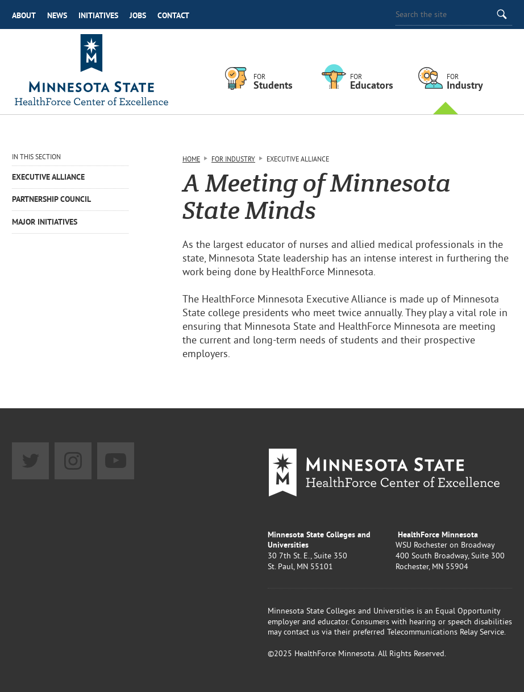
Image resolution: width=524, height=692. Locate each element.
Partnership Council (51, 199)
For (281, 82)
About (24, 15)
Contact (173, 15)
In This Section (36, 156)
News (57, 15)
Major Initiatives (44, 222)
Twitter (30, 460)
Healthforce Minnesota (91, 71)
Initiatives (98, 15)
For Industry (233, 159)
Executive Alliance (48, 177)
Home (191, 159)
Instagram (73, 460)
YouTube (115, 460)
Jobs (138, 15)
